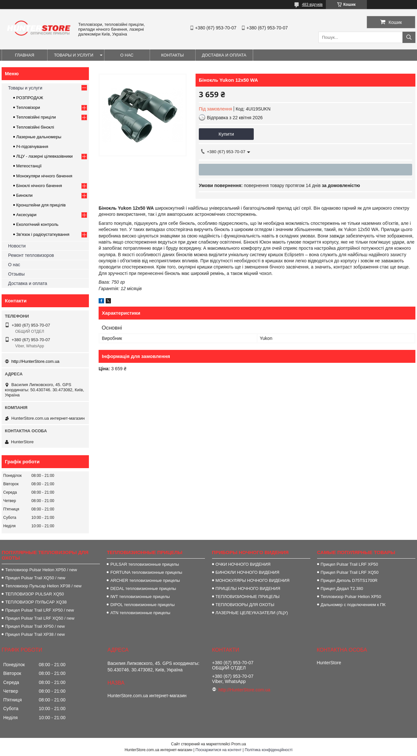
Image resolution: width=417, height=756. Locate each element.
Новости (17, 245)
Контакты (172, 55)
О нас (127, 55)
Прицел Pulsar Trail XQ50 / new (35, 577)
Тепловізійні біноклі (35, 127)
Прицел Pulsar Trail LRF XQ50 (350, 572)
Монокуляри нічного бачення (44, 175)
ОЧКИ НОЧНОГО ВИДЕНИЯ (243, 564)
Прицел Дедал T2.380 (342, 588)
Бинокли (24, 195)
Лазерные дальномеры (38, 136)
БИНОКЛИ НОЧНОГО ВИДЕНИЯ (247, 572)
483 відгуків (312, 4)
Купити (226, 134)
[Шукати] (408, 37)
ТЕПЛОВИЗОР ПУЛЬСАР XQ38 (36, 602)
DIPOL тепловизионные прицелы (142, 604)
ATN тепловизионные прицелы (140, 612)
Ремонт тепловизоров (31, 255)
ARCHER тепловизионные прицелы (145, 580)
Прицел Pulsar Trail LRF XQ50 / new (39, 618)
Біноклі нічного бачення (39, 185)
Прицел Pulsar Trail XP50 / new (35, 626)
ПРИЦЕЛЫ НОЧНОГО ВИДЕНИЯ (248, 588)
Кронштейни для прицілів (41, 205)
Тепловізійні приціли (36, 117)
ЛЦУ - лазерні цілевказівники (44, 156)
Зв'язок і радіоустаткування (42, 234)
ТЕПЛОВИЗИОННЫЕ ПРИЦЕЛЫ (248, 596)
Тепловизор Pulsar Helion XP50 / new (41, 569)
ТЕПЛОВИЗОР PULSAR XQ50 (34, 594)
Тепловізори (28, 107)
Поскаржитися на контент (218, 750)
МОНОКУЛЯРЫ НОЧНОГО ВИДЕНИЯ (253, 580)
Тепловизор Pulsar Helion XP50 (351, 596)
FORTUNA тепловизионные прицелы (146, 572)
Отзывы (16, 274)
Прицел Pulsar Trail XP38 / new (35, 634)
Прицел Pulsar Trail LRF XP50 (349, 564)
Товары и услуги (73, 55)
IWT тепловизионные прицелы (140, 596)
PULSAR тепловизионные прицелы (144, 564)
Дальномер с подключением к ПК (353, 604)
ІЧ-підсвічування (32, 146)
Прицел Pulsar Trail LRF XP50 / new (39, 610)
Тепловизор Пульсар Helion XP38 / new (43, 585)
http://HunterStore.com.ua (35, 361)
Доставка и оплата (224, 55)
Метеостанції (29, 165)
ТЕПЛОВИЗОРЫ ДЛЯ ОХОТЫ (245, 604)
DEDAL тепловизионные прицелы (143, 588)
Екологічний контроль (37, 224)
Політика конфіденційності (269, 750)
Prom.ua (238, 744)
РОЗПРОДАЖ (29, 97)
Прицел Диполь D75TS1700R (349, 580)
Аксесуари (26, 214)
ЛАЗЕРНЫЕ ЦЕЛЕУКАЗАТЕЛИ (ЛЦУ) (252, 612)
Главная (24, 55)
